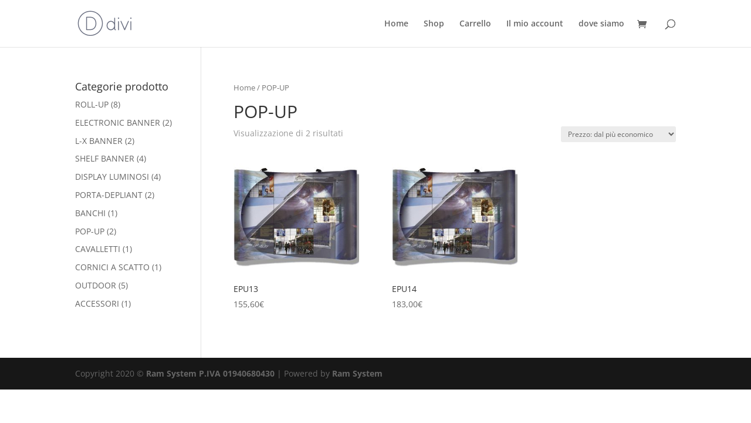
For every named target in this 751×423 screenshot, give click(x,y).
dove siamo (601, 24)
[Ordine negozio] (618, 134)
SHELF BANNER (104, 158)
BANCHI (90, 213)
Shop (434, 24)
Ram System (357, 373)
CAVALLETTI (97, 248)
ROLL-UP (92, 104)
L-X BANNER (99, 140)
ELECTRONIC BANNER (117, 122)
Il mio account (534, 24)
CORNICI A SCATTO (112, 267)
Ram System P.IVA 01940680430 (210, 373)
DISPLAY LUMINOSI (112, 176)
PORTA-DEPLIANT (109, 194)
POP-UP (89, 231)
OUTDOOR (95, 285)
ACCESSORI (97, 303)
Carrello (475, 24)
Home (396, 24)
